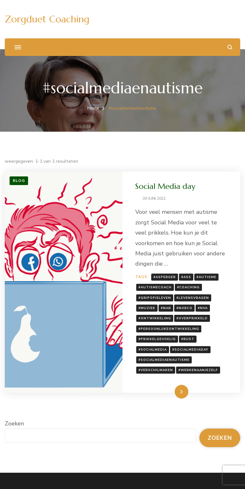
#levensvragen (192, 298)
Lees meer (171, 391)
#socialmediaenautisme (163, 360)
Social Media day (165, 186)
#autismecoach (155, 287)
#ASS (186, 277)
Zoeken (14, 423)
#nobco (184, 308)
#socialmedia (152, 349)
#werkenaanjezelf (198, 370)
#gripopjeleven (154, 298)
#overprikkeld (192, 318)
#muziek (146, 308)
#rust (187, 339)
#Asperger (164, 277)
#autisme (206, 277)
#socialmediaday (190, 349)
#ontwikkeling (154, 318)
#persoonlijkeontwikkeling (168, 329)
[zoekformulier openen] (230, 47)
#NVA (203, 308)
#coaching (188, 287)
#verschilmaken (155, 370)
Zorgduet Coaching (47, 19)
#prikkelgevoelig (157, 339)
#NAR (166, 308)
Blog (19, 180)
